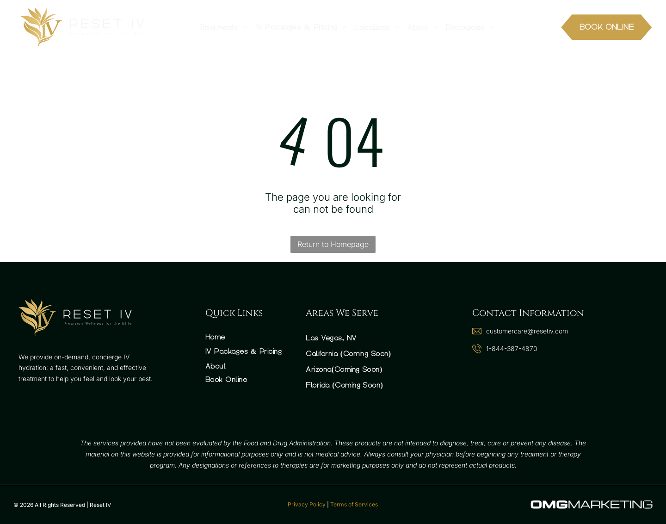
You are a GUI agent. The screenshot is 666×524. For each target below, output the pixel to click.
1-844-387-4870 (511, 348)
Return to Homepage (333, 244)
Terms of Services (354, 504)
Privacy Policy (307, 504)
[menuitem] (223, 27)
